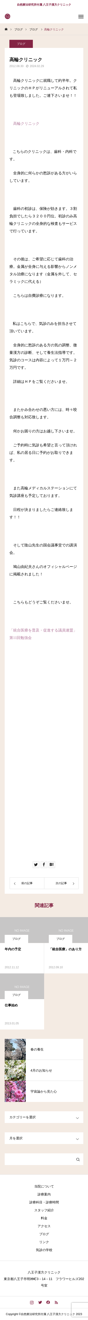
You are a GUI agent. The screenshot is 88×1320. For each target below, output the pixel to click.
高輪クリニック (26, 124)
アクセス (44, 1226)
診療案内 (44, 1194)
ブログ (21, 46)
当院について (44, 1186)
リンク (44, 1242)
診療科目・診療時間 (44, 1202)
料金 (44, 1218)
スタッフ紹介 (44, 1210)
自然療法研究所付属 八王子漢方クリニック (44, 4)
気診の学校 (44, 1250)
